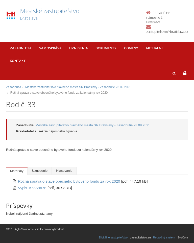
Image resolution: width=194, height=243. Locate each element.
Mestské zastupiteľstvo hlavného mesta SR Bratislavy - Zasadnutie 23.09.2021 (78, 87)
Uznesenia (78, 48)
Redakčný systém (164, 237)
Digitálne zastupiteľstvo (113, 237)
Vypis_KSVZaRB (32, 188)
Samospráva (50, 48)
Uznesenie (39, 171)
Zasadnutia (21, 48)
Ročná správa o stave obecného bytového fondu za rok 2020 (69, 181)
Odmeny (131, 48)
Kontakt (18, 60)
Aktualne (154, 48)
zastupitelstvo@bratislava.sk (167, 31)
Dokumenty (105, 48)
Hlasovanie (64, 171)
